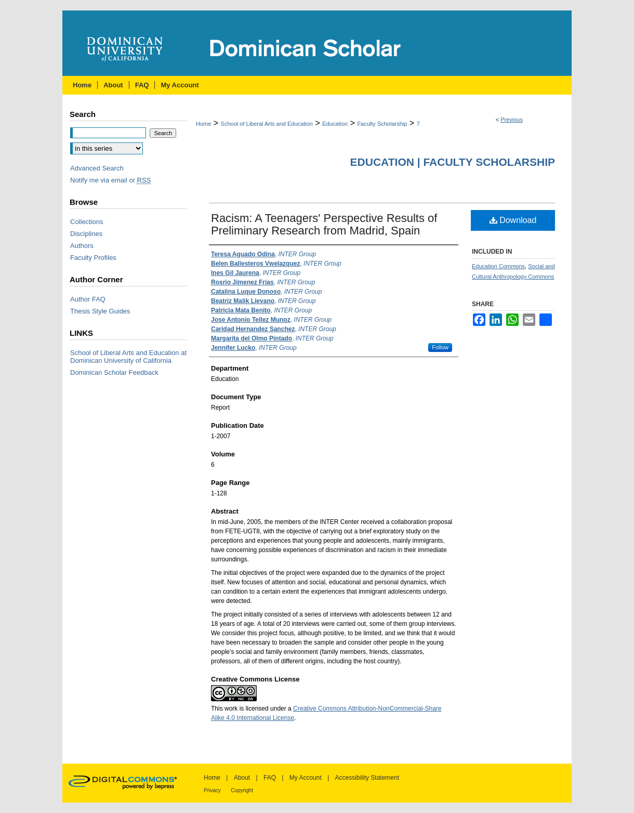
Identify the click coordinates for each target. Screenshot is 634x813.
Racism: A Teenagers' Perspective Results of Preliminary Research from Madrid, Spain (324, 224)
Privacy (212, 790)
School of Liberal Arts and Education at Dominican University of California (128, 356)
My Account (305, 777)
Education (335, 124)
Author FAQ (87, 299)
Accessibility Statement (367, 777)
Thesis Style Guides (100, 311)
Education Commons (498, 266)
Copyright (242, 790)
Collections (86, 222)
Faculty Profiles (93, 257)
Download (513, 220)
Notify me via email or (110, 180)
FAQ (269, 777)
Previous (511, 119)
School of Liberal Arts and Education (267, 124)
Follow (440, 347)
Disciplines (86, 234)
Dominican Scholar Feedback (114, 372)
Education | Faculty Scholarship (452, 162)
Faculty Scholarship (382, 124)
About (242, 777)
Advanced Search (97, 168)
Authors (82, 246)
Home (203, 124)
